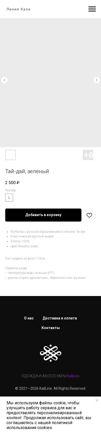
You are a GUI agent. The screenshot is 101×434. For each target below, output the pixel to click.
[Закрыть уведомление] (97, 400)
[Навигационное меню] (92, 9)
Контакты (50, 328)
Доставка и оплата (60, 318)
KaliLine (73, 376)
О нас (29, 318)
